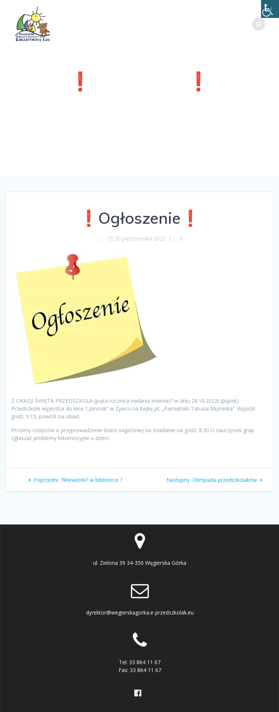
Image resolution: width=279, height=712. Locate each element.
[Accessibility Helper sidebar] (270, 9)
